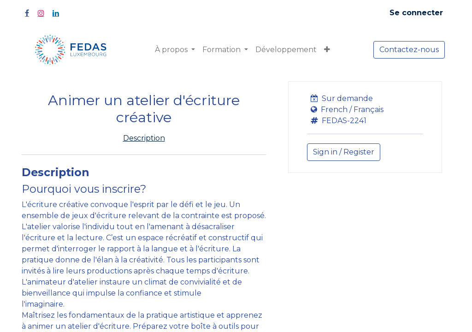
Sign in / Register (343, 152)
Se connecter (416, 12)
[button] (327, 50)
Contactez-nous (409, 49)
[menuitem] (286, 50)
